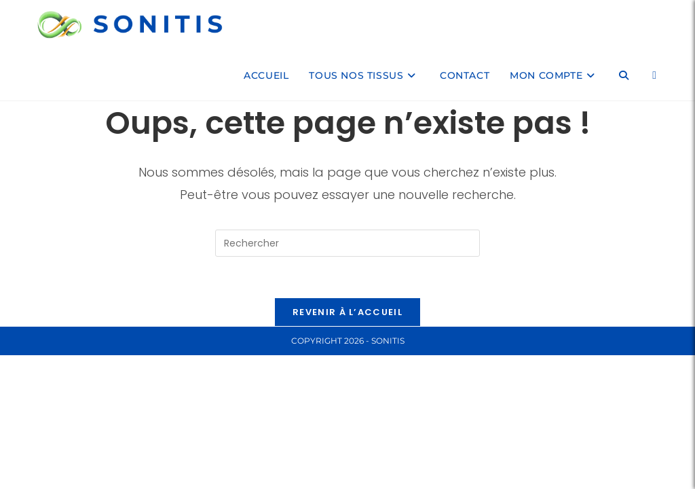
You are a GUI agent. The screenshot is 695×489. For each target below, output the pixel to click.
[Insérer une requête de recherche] (347, 243)
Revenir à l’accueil (347, 312)
